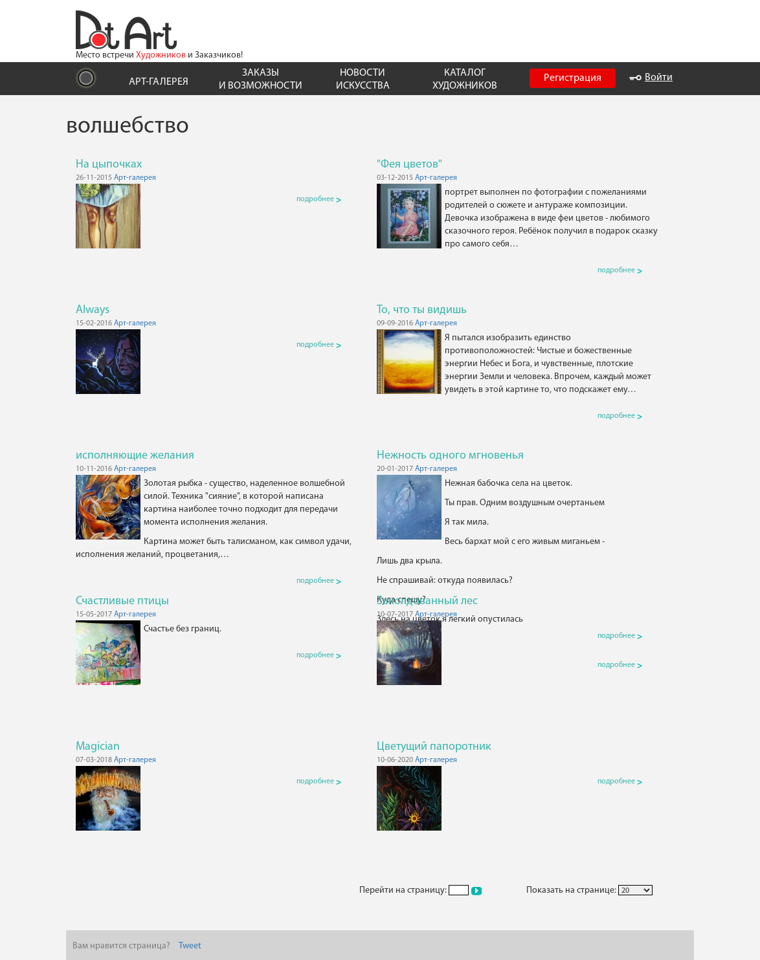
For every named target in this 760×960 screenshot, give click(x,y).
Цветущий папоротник (434, 747)
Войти (651, 77)
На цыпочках (109, 164)
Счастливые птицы (122, 601)
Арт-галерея (135, 178)
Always (92, 310)
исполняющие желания (135, 456)
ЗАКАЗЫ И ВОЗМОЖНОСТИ (260, 79)
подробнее (318, 199)
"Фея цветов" (409, 164)
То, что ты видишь (422, 310)
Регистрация (572, 78)
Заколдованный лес (427, 601)
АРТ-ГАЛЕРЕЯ (158, 82)
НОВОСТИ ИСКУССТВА (363, 79)
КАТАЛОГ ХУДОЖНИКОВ (464, 79)
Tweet (190, 946)
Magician (98, 747)
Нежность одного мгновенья (450, 456)
